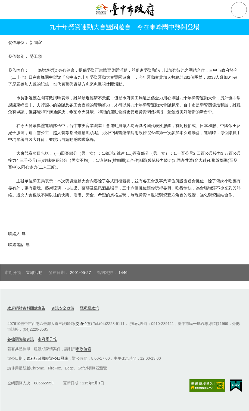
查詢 (239, 10)
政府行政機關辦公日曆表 (47, 358)
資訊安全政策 (62, 308)
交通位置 (83, 323)
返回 (11, 27)
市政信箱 (83, 349)
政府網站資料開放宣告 (26, 308)
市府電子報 (47, 339)
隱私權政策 (89, 308)
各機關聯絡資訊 (20, 339)
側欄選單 (9, 9)
